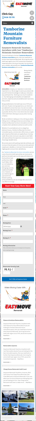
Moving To (7, 238)
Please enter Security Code (11, 266)
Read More (7, 338)
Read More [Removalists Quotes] (21, 359)
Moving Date (7, 223)
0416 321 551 (9, 17)
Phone (5, 215)
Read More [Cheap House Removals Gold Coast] (29, 382)
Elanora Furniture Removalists (13, 320)
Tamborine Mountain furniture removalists (17, 152)
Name (5, 190)
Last (4, 203)
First (4, 197)
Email (5, 208)
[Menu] (18, 23)
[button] (10, 396)
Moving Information (9, 245)
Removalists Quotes (10, 346)
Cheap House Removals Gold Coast (15, 369)
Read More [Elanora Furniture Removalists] (6, 335)
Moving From (7, 230)
